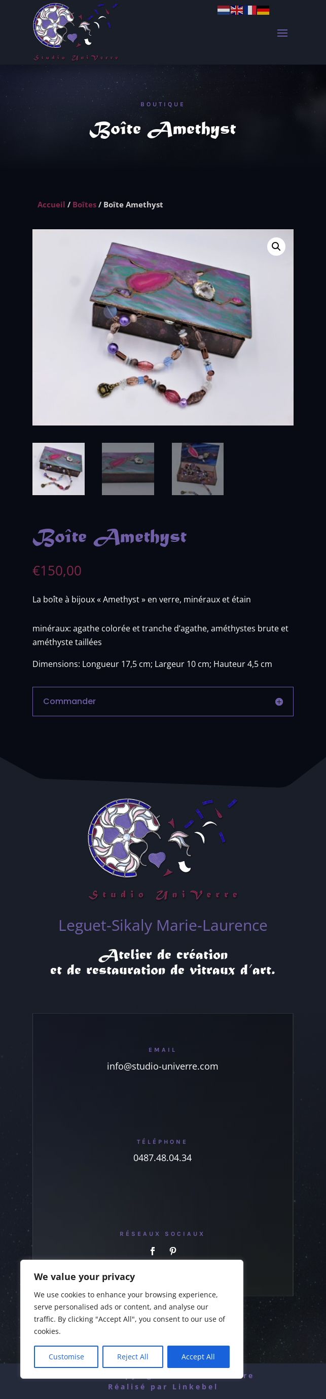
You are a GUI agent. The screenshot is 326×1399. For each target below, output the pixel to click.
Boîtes (84, 204)
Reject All (133, 1356)
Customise (66, 1356)
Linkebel (195, 1386)
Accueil (51, 204)
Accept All (198, 1356)
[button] (276, 246)
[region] (131, 1319)
